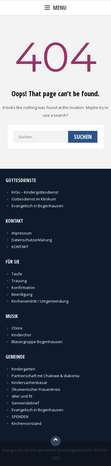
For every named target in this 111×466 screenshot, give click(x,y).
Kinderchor (21, 335)
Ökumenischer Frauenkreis (36, 389)
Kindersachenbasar (29, 382)
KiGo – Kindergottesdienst (35, 192)
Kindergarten (23, 369)
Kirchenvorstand (26, 423)
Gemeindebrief (25, 403)
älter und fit (22, 396)
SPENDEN (20, 416)
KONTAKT (20, 246)
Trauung (19, 280)
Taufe (17, 274)
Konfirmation (23, 287)
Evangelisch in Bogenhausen (37, 205)
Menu (55, 8)
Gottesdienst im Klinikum (34, 199)
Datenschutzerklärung (32, 239)
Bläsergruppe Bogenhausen (37, 341)
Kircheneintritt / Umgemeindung (40, 301)
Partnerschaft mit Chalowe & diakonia (45, 375)
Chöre (17, 328)
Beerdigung (22, 294)
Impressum (22, 233)
